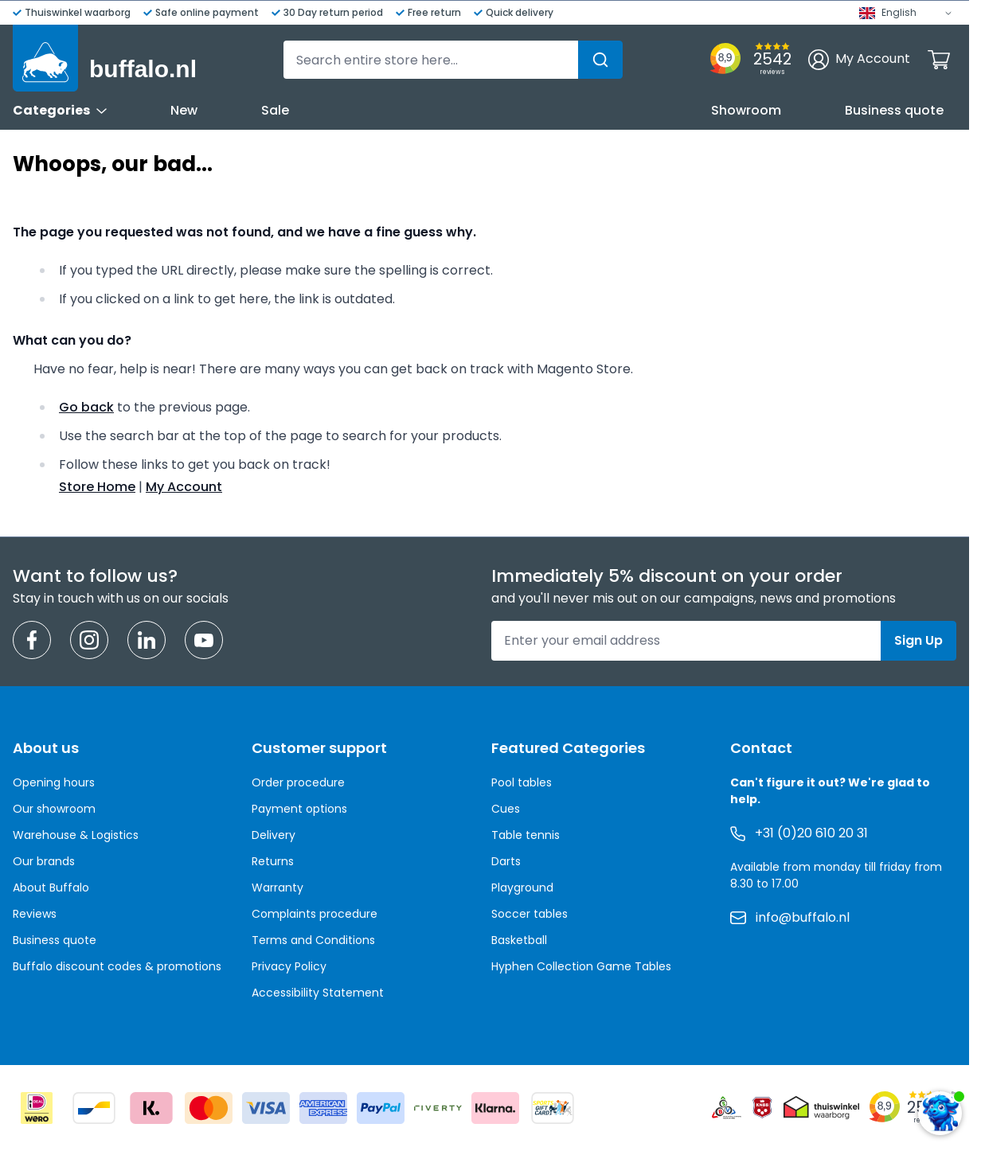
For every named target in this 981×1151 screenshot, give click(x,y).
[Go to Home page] (105, 58)
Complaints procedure (314, 914)
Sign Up (918, 640)
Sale (275, 110)
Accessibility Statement (318, 993)
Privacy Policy (289, 966)
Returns (273, 861)
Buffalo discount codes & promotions (117, 966)
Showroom (746, 110)
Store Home (97, 487)
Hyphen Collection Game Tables (581, 966)
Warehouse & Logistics (76, 835)
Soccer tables (529, 914)
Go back (86, 407)
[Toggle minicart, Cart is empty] (938, 60)
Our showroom (54, 809)
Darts (506, 861)
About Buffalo (51, 887)
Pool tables (521, 782)
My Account (184, 487)
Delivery (273, 835)
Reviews (35, 914)
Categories (60, 110)
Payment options (299, 809)
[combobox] (453, 60)
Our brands (44, 861)
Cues (505, 809)
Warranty (277, 887)
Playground (522, 887)
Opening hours (54, 782)
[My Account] (859, 59)
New (183, 110)
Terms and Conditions (313, 940)
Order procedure (298, 782)
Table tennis (525, 835)
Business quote (894, 110)
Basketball (519, 940)
